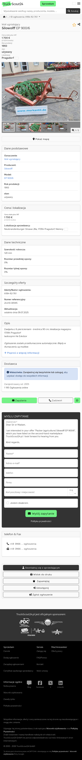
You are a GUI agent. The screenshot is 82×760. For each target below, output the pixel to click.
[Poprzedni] (5, 97)
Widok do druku (41, 574)
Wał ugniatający (12, 159)
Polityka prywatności (41, 521)
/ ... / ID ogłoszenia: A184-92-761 (20, 16)
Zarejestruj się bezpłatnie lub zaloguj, (43, 372)
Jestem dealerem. (19, 502)
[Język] (74, 3)
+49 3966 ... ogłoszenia (21, 543)
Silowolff (8, 168)
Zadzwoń (55, 400)
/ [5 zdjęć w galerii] (75, 130)
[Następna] (77, 97)
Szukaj (73, 10)
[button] (78, 3)
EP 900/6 (8, 178)
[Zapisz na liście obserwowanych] (74, 25)
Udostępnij (41, 587)
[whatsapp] (77, 400)
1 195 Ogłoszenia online (16, 387)
